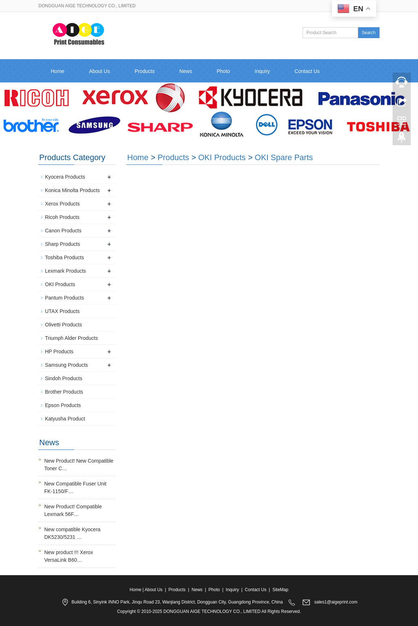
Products (145, 71)
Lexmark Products (65, 271)
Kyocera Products (65, 177)
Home (57, 71)
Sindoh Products (63, 378)
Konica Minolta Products (72, 190)
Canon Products (63, 230)
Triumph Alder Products (71, 338)
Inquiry (262, 71)
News (185, 71)
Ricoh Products (62, 217)
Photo (223, 71)
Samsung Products (66, 365)
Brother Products (64, 392)
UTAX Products (62, 311)
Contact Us (307, 71)
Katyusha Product (65, 419)
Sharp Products (62, 244)
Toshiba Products (64, 257)
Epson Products (63, 405)
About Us (99, 71)
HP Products (59, 351)
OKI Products (222, 157)
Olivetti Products (63, 325)
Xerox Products (62, 204)
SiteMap (280, 589)
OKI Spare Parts (284, 157)
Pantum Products (64, 298)
